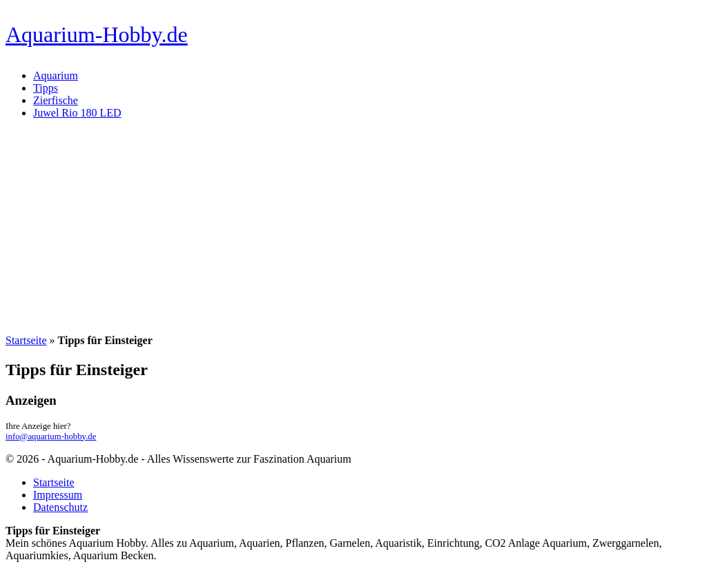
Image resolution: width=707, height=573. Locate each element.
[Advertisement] (353, 226)
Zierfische (55, 100)
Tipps (45, 88)
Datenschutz (60, 507)
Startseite (26, 340)
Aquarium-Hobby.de (97, 34)
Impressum (57, 495)
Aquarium (55, 75)
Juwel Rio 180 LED (77, 113)
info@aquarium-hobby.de (51, 436)
